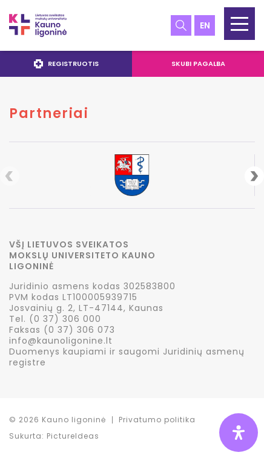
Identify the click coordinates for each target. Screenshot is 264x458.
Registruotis (66, 63)
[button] (239, 23)
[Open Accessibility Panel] (238, 432)
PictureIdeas (73, 436)
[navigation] (132, 64)
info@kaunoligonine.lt (61, 341)
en (205, 25)
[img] (238, 432)
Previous (9, 176)
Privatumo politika (157, 419)
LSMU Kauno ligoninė (38, 25)
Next (254, 176)
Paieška (181, 25)
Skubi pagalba (198, 63)
